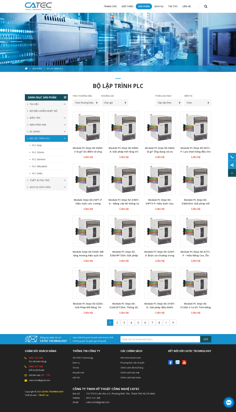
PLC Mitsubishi (39, 166)
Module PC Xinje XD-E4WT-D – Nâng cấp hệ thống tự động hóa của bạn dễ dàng (124, 201)
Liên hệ (76, 377)
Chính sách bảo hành (130, 377)
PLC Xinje (37, 145)
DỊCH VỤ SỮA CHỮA (40, 187)
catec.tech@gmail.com (39, 380)
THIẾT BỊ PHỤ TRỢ (39, 180)
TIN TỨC (173, 6)
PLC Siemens (39, 159)
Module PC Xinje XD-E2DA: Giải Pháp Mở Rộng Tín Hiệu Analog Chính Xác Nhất (88, 305)
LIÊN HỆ (186, 6)
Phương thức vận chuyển (132, 362)
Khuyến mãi (78, 372)
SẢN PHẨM (144, 6)
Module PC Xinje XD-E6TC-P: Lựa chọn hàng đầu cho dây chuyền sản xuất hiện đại (196, 149)
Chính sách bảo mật (129, 372)
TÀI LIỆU (34, 104)
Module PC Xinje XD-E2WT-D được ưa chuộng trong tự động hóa (159, 253)
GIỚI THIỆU (127, 6)
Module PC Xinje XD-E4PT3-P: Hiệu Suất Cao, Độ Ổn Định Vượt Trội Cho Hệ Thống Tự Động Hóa (160, 201)
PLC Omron (38, 152)
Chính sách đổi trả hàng (131, 367)
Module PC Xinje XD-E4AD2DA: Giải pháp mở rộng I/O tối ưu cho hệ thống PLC (196, 201)
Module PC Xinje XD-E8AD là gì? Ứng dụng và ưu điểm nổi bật (159, 149)
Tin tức (76, 367)
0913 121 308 (36, 357)
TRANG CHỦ (110, 6)
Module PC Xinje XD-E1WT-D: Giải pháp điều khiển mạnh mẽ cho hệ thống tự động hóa (159, 305)
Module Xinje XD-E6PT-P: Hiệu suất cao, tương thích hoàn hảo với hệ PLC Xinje (88, 201)
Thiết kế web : (31, 395)
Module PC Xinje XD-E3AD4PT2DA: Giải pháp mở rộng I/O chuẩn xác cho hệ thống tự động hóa (124, 253)
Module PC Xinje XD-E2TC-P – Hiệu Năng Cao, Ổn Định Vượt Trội (196, 253)
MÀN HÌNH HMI (38, 124)
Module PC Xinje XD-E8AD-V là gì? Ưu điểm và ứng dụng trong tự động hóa (88, 149)
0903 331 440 (36, 366)
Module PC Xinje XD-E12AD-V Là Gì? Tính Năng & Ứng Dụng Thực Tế (196, 305)
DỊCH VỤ (158, 6)
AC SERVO (35, 131)
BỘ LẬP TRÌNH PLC (55, 68)
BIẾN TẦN (35, 117)
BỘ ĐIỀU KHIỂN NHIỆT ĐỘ (43, 110)
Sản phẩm (37, 68)
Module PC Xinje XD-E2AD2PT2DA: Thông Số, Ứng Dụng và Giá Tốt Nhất (124, 305)
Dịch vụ (76, 362)
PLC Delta (37, 173)
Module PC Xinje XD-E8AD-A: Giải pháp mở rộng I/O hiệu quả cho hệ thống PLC (124, 149)
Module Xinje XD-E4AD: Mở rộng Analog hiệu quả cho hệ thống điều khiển (88, 253)
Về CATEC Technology (83, 357)
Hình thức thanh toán (130, 357)
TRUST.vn (43, 395)
